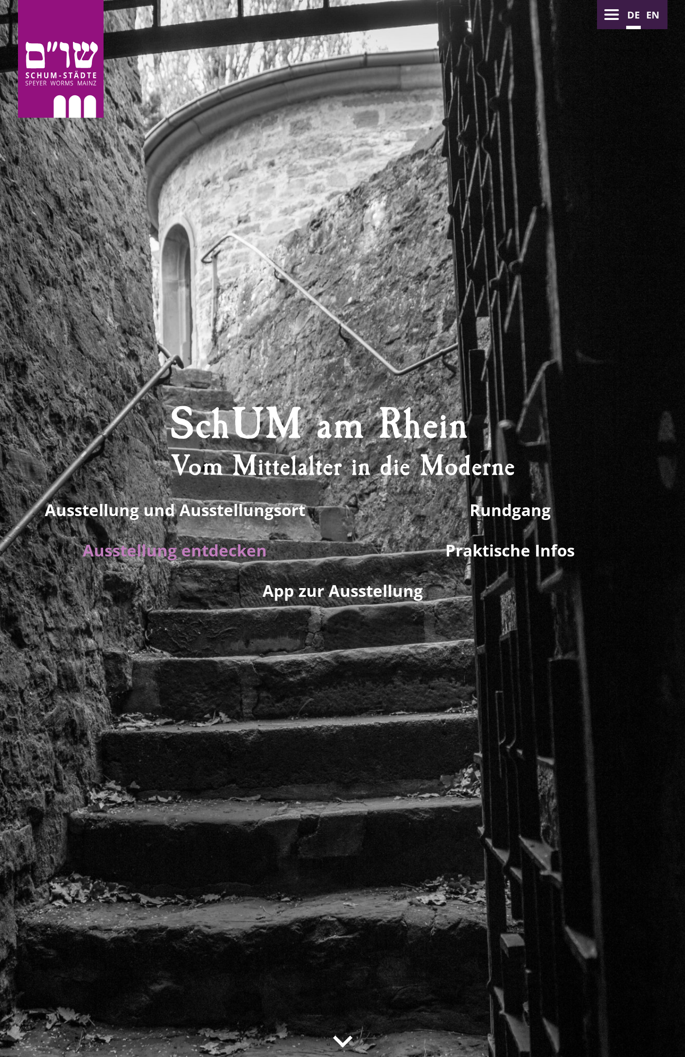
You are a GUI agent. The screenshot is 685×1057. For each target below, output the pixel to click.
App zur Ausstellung (343, 591)
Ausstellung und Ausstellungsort (175, 510)
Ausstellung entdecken (175, 550)
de (633, 14)
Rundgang (510, 510)
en (652, 14)
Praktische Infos (510, 550)
